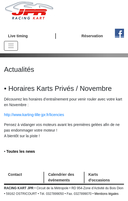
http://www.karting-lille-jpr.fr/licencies (34, 115)
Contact (15, 174)
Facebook (119, 33)
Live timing (18, 36)
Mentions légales (107, 194)
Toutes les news (20, 151)
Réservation (92, 36)
